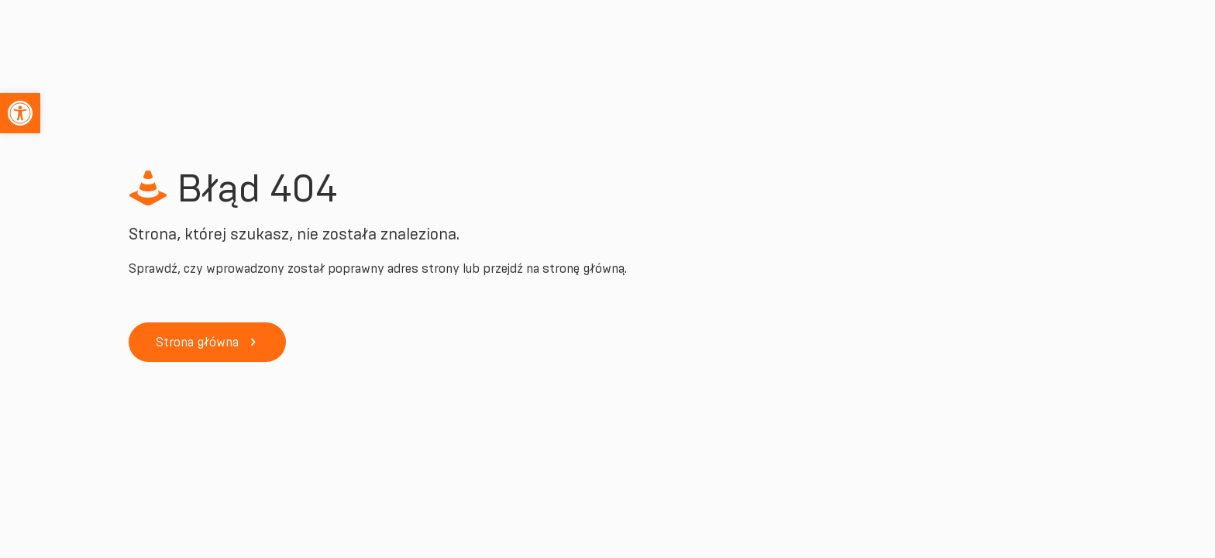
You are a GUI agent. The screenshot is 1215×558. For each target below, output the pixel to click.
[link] (20, 113)
